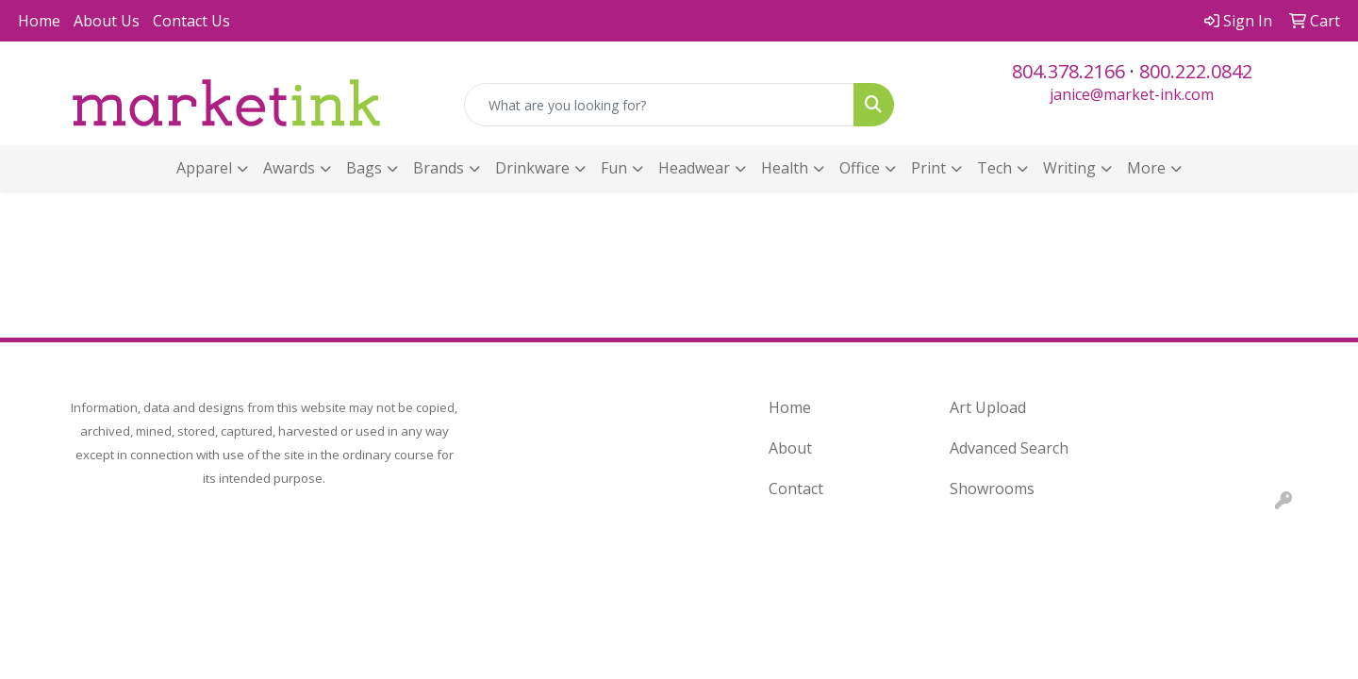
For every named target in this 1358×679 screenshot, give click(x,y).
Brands (438, 167)
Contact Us (191, 20)
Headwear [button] (694, 167)
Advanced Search (1009, 448)
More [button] (1146, 167)
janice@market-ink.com (1132, 94)
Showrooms (992, 488)
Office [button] (859, 167)
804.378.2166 (1068, 71)
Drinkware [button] (532, 167)
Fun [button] (614, 167)
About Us (107, 20)
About (790, 448)
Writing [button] (1069, 167)
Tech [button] (994, 167)
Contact (796, 488)
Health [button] (784, 167)
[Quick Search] (659, 104)
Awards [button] (289, 167)
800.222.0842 (1195, 71)
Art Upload (988, 407)
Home (39, 20)
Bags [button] (364, 167)
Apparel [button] (204, 167)
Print (928, 167)
